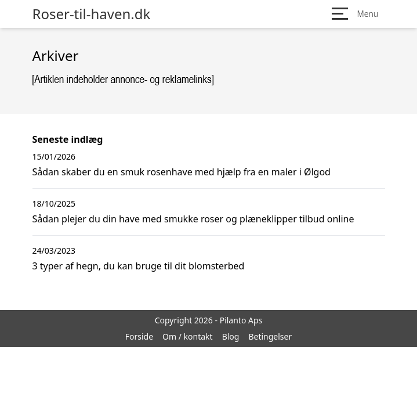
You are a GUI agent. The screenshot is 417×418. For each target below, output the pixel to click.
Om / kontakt (187, 336)
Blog (231, 336)
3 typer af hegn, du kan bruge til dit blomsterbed (138, 266)
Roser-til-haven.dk (91, 14)
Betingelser (270, 336)
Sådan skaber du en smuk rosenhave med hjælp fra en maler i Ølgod (181, 171)
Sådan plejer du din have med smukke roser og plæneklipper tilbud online (193, 218)
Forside (139, 336)
